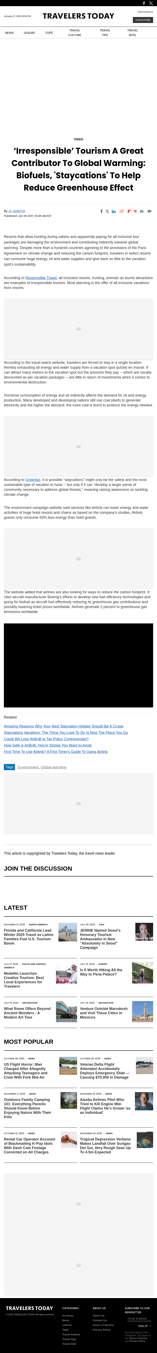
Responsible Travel (41, 278)
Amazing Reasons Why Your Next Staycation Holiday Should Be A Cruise (63, 726)
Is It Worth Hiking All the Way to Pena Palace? (101, 972)
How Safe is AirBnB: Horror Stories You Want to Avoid (47, 745)
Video (78, 139)
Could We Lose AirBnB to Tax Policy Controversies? (46, 739)
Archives (68, 1315)
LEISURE (29, 33)
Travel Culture (71, 1334)
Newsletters (145, 12)
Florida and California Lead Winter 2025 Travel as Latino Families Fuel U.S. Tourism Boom (28, 936)
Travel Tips (69, 1339)
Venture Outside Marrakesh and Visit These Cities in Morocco (104, 1013)
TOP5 (49, 33)
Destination (30, 1002)
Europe (103, 964)
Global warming (53, 767)
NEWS (9, 33)
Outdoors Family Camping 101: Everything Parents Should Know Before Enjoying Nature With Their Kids (27, 1108)
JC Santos (16, 211)
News (31, 1058)
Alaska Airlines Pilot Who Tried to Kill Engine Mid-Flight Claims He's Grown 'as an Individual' (105, 1106)
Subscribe (143, 20)
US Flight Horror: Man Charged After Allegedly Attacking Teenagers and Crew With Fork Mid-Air (25, 1070)
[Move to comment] (149, 211)
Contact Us (100, 1320)
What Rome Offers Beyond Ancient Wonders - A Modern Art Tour (27, 1013)
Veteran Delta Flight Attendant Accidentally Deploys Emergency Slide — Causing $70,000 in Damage (105, 1070)
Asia (101, 924)
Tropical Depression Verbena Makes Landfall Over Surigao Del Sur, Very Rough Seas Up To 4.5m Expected (105, 1145)
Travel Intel (69, 1343)
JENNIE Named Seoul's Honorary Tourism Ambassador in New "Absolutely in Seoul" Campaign (100, 939)
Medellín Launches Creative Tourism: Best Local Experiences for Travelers (24, 979)
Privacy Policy (102, 1329)
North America (38, 924)
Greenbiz (32, 480)
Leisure (67, 1325)
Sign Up (143, 1326)
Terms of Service (103, 1325)
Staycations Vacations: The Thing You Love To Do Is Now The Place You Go (66, 733)
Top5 (65, 1329)
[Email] (141, 211)
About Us (98, 1315)
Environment (28, 767)
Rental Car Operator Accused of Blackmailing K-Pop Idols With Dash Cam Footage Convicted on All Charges (29, 1145)
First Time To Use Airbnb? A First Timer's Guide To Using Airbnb (56, 752)
